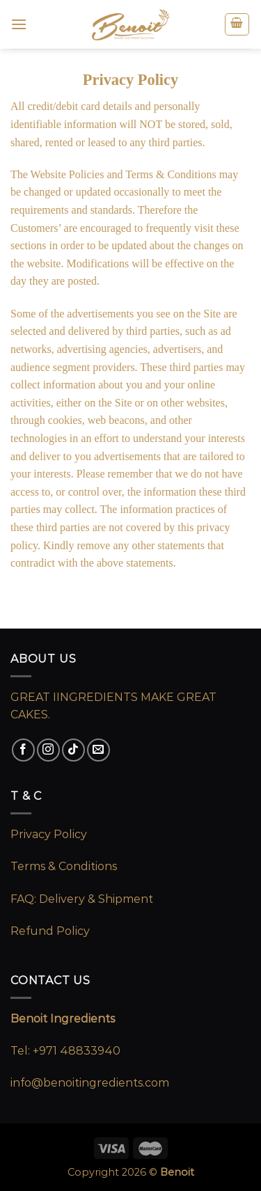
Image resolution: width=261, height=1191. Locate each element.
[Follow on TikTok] (73, 750)
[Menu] (18, 24)
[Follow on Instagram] (48, 750)
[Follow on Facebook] (23, 750)
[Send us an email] (98, 750)
